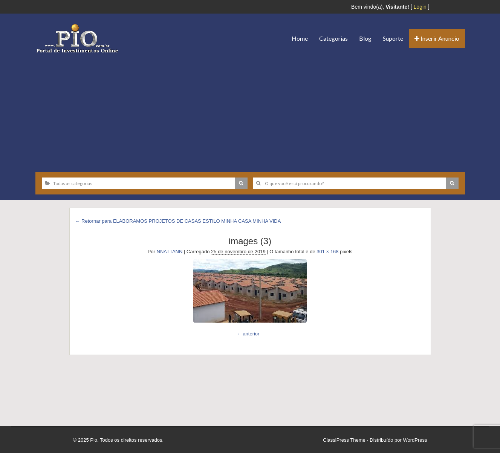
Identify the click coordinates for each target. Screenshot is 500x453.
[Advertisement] (250, 109)
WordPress (415, 440)
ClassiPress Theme (344, 440)
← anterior (248, 334)
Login (420, 7)
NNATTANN (170, 251)
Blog (365, 38)
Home (300, 38)
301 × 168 (327, 251)
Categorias (333, 38)
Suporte (393, 38)
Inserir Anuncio (436, 38)
